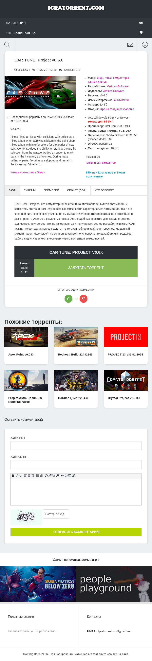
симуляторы (121, 77)
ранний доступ (97, 81)
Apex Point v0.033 (21, 354)
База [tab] (12, 190)
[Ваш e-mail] (76, 464)
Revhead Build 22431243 (75, 354)
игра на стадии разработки (117, 109)
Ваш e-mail (18, 457)
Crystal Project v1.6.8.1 (124, 398)
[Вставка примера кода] (66, 476)
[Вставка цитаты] (62, 476)
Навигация (74, 22)
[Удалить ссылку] (54, 476)
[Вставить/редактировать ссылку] (50, 476)
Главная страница (20, 631)
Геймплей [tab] (51, 190)
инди (100, 77)
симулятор (109, 162)
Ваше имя (18, 438)
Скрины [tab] (30, 190)
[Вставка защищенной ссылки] (57, 476)
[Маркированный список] (38, 476)
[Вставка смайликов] (46, 476)
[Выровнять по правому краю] (33, 476)
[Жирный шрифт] (13, 476)
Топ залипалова (74, 32)
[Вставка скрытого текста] (73, 476)
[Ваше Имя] (76, 445)
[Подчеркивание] (20, 476)
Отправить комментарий (76, 532)
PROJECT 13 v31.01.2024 (125, 354)
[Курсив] (17, 476)
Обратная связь (46, 631)
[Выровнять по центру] (29, 476)
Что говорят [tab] (104, 190)
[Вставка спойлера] (70, 476)
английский (121, 100)
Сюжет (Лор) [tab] (76, 190)
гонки (108, 77)
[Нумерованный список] (41, 476)
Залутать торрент (86, 268)
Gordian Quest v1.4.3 (73, 398)
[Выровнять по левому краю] (25, 476)
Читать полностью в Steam (27, 172)
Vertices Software (117, 86)
